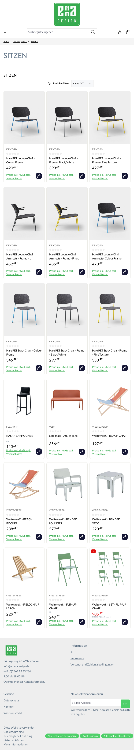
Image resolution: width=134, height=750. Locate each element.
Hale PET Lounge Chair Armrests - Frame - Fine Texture (63, 256)
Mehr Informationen (15, 744)
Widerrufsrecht (12, 713)
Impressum (77, 658)
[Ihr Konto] (120, 32)
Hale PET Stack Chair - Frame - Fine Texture (109, 352)
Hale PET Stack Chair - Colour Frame (24, 352)
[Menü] (4, 32)
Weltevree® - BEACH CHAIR (109, 435)
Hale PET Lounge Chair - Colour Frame (20, 160)
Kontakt (8, 706)
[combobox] (58, 31)
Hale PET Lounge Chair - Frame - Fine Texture (106, 160)
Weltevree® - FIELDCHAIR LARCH (22, 606)
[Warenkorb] (128, 32)
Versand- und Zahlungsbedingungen (92, 664)
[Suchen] (93, 31)
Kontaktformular (34, 681)
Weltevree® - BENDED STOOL (106, 521)
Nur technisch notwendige (62, 735)
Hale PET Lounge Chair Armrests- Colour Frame (106, 256)
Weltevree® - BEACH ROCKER (19, 521)
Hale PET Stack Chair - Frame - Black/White (66, 352)
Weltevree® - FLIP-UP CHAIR (63, 606)
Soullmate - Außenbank (63, 435)
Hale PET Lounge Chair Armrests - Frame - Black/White (20, 256)
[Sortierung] (82, 83)
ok (125, 703)
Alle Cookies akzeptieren (117, 735)
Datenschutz (11, 700)
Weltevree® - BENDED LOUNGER (63, 521)
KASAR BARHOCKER (19, 435)
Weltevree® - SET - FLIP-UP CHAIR (109, 606)
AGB (73, 652)
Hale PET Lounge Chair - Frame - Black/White (63, 160)
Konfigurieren (90, 735)
